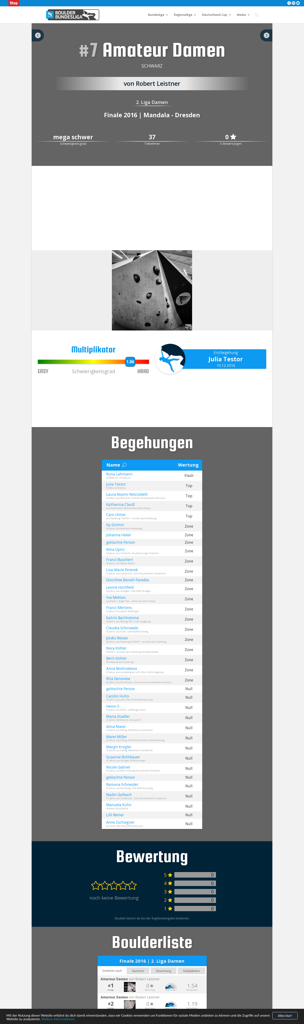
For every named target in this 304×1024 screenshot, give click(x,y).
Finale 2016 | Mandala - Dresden (152, 115)
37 (152, 137)
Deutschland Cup (214, 15)
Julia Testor (226, 359)
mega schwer (73, 137)
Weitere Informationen (58, 1019)
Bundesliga (156, 15)
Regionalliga (183, 15)
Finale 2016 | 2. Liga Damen (152, 961)
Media (241, 15)
